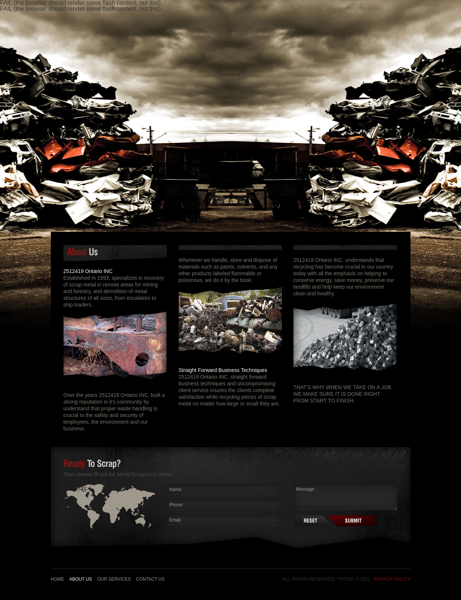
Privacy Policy (392, 579)
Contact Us (150, 579)
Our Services (114, 579)
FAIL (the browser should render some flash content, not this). (81, 9)
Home (57, 579)
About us (80, 579)
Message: (345, 497)
